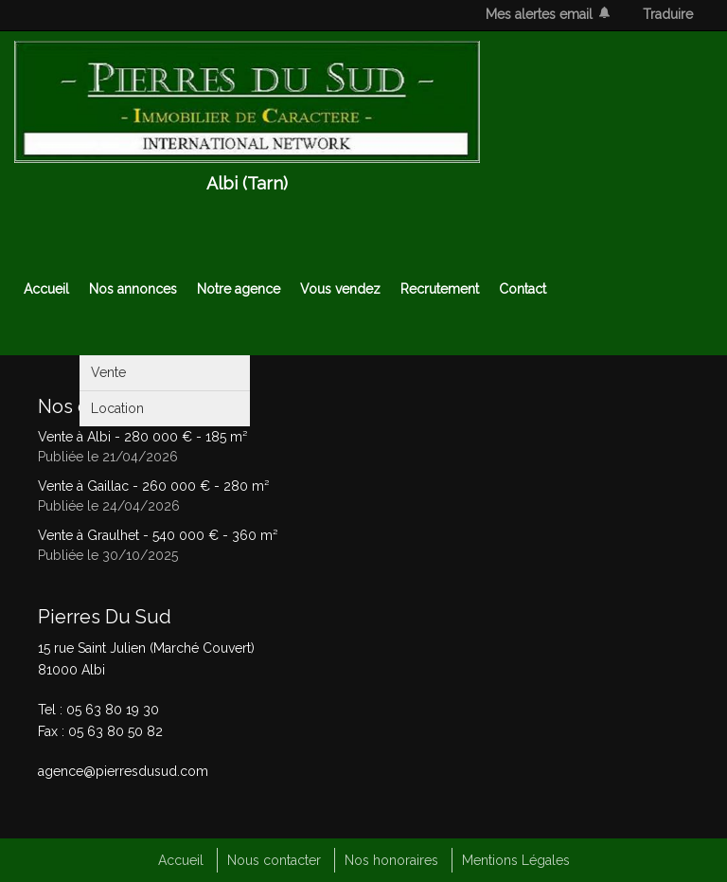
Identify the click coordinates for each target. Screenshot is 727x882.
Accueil (46, 289)
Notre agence (238, 289)
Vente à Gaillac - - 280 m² (153, 486)
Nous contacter (274, 860)
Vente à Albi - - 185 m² (142, 436)
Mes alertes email (539, 14)
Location (117, 408)
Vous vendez (340, 289)
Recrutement (439, 289)
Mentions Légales (516, 860)
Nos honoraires (391, 860)
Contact (522, 289)
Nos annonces (133, 289)
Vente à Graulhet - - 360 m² (157, 535)
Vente (108, 372)
